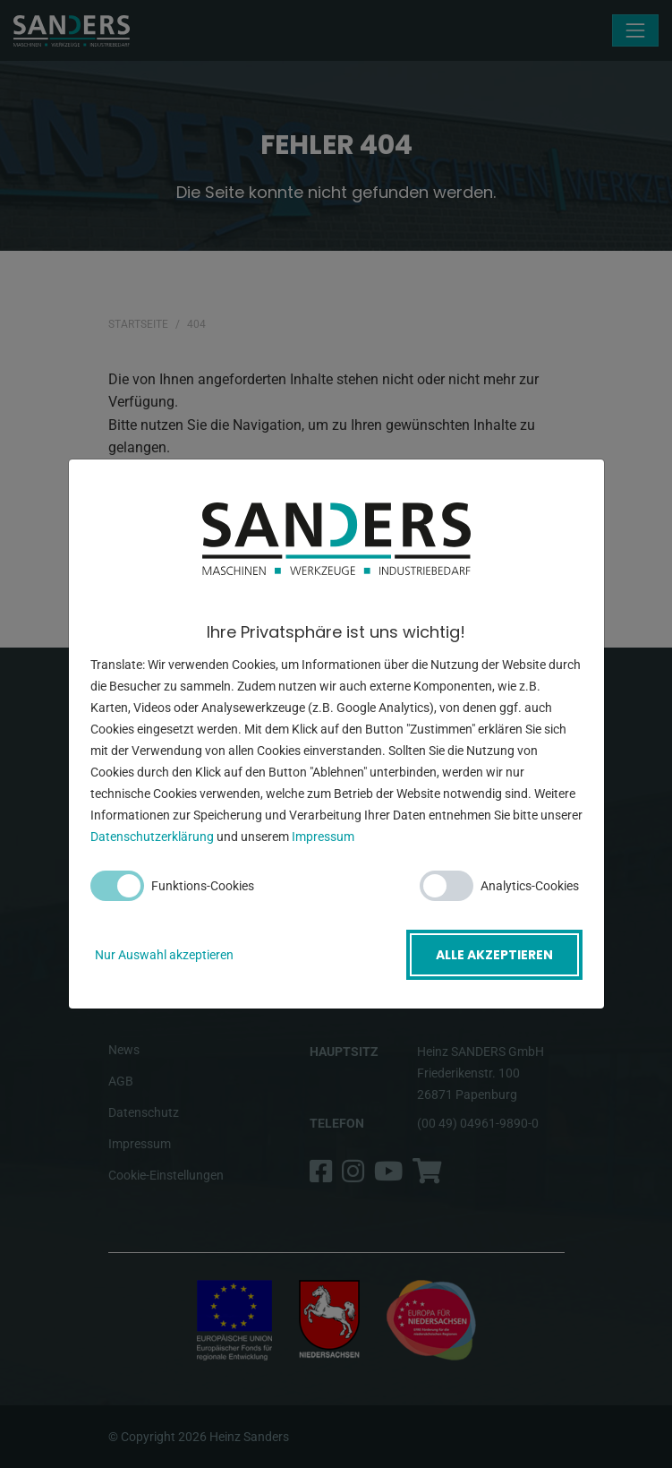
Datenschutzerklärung (152, 836)
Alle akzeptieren (494, 955)
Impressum (323, 836)
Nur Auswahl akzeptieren (164, 955)
